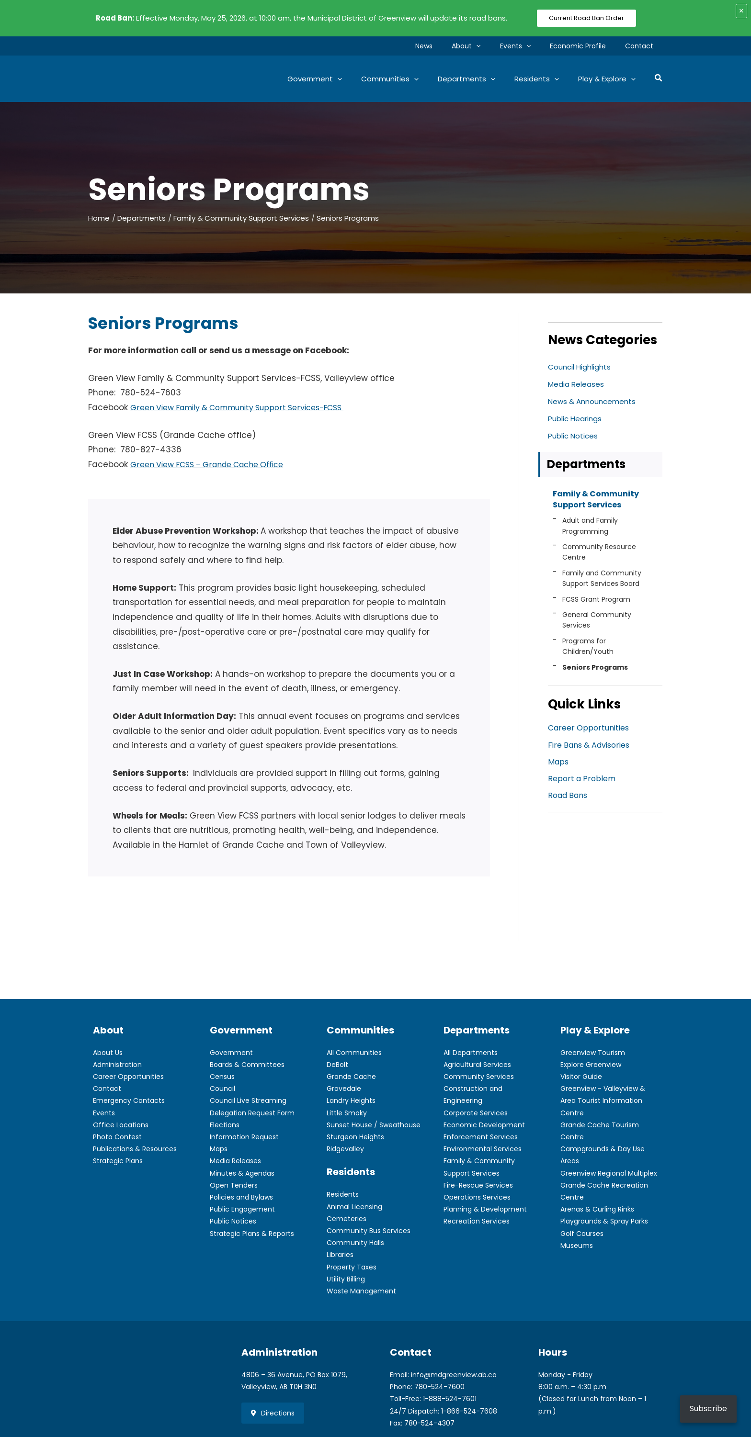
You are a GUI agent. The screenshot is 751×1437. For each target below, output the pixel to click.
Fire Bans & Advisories (588, 747)
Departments (586, 464)
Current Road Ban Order (586, 17)
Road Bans (567, 799)
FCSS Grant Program (596, 601)
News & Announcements (594, 401)
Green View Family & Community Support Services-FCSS (247, 407)
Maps (558, 764)
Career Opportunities (588, 730)
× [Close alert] (741, 11)
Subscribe (708, 1408)
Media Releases (577, 384)
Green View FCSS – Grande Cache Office (214, 464)
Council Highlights (581, 366)
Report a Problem (581, 781)
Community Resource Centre (599, 554)
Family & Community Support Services (596, 501)
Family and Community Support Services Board (601, 581)
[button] (496, 46)
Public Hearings (576, 418)
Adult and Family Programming (590, 528)
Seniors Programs (595, 669)
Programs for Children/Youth (588, 649)
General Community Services (596, 622)
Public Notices (574, 435)
